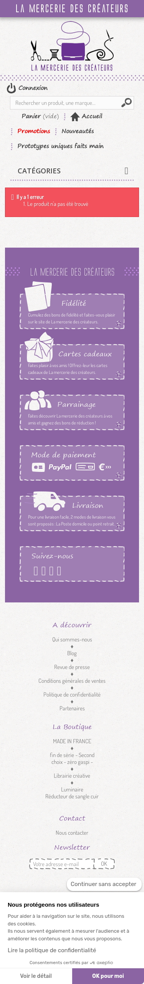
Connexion (32, 88)
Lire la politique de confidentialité (52, 950)
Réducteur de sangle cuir (72, 796)
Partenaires (72, 708)
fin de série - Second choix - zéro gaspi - (72, 758)
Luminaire (72, 789)
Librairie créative (72, 775)
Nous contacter (72, 832)
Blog (72, 653)
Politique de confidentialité (72, 694)
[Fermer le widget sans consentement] (104, 884)
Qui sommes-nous (72, 639)
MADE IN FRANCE (72, 741)
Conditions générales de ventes (72, 680)
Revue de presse (72, 667)
